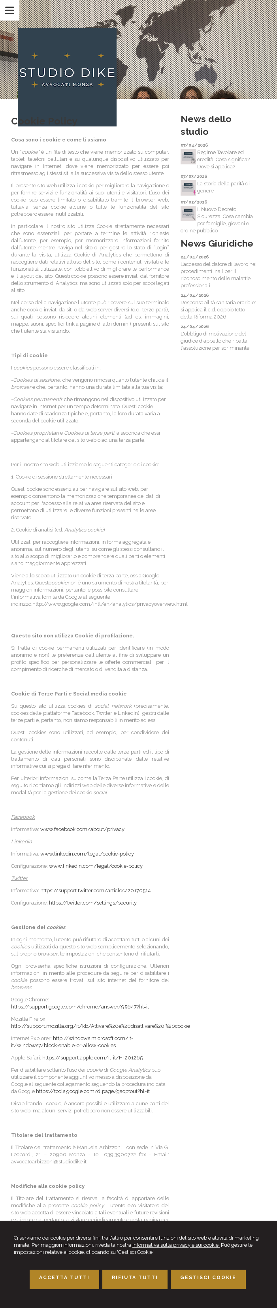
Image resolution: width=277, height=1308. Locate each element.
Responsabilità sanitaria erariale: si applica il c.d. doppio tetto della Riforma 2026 (218, 310)
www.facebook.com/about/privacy (82, 829)
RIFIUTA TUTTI (135, 1277)
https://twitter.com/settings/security (93, 903)
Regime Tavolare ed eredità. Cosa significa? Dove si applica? (223, 159)
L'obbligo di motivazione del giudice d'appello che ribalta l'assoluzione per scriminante (215, 341)
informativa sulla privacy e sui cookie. (176, 1245)
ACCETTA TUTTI (64, 1277)
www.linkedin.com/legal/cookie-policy (87, 854)
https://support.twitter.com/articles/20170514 (95, 890)
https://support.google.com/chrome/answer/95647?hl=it (80, 1007)
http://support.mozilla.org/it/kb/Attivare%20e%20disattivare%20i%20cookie (100, 1026)
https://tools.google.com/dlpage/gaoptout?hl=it (93, 1091)
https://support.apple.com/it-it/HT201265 (92, 1058)
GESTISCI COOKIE (208, 1277)
